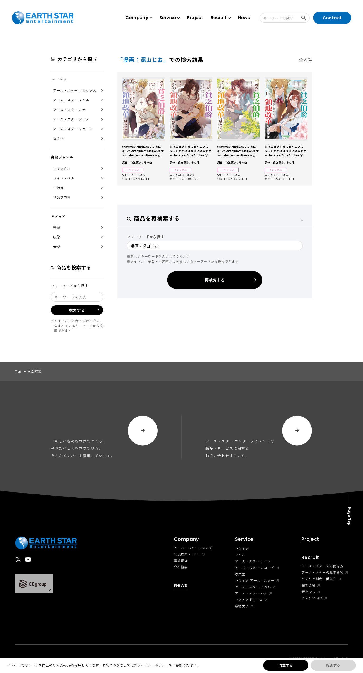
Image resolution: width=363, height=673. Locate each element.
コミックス (62, 168)
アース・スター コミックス (74, 90)
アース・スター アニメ (71, 119)
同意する (286, 665)
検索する (305, 18)
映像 (56, 237)
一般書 (58, 187)
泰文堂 (58, 138)
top (18, 371)
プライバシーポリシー (151, 665)
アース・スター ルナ (69, 109)
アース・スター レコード (73, 129)
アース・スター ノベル (71, 100)
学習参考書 (62, 197)
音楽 (56, 246)
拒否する (333, 665)
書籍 (56, 227)
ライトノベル (63, 178)
